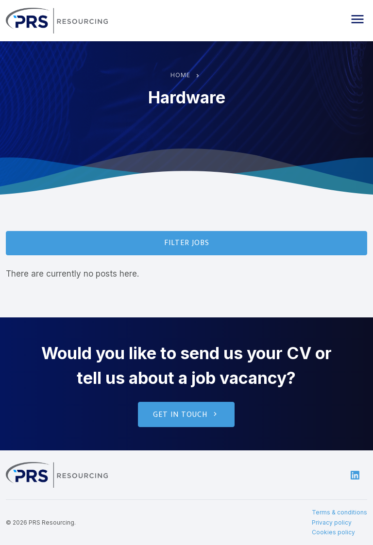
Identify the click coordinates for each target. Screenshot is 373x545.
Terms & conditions (339, 512)
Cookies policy (333, 532)
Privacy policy (332, 522)
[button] (357, 19)
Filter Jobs (186, 242)
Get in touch (186, 414)
